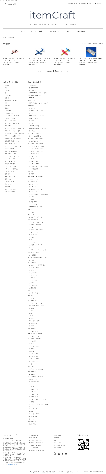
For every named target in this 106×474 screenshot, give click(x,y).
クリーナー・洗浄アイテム (12, 136)
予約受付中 (32, 85)
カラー (7, 103)
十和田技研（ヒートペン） (37, 305)
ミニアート (32, 384)
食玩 (6, 88)
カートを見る (57, 442)
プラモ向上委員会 (34, 346)
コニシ (31, 240)
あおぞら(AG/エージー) (36, 141)
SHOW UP (32, 123)
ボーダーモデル (33, 354)
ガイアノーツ (33, 204)
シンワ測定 (32, 255)
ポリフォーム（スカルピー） (37, 369)
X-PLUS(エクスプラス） (36, 189)
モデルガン (32, 421)
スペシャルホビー (34, 267)
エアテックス (33, 181)
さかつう (31, 247)
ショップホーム (33, 435)
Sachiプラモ (32, 424)
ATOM (59, 448)
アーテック (32, 131)
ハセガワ (31, 310)
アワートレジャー (34, 153)
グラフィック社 (33, 227)
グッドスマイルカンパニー (37, 222)
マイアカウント (72, 3)
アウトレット (33, 419)
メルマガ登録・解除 (35, 445)
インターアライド (34, 161)
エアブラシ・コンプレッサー (13, 123)
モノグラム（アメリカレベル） (38, 399)
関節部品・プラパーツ (11, 100)
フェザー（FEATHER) (35, 338)
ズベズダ (31, 270)
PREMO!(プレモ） (10, 118)
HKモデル (32, 105)
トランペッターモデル (35, 303)
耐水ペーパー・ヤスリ (11, 143)
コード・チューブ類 (10, 166)
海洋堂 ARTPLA (33, 202)
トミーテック (33, 298)
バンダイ (31, 316)
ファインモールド (34, 331)
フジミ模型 (32, 341)
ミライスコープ (33, 389)
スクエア (31, 260)
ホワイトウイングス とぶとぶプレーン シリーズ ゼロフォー (40, 59)
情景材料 (7, 174)
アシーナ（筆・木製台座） (37, 143)
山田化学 (31, 402)
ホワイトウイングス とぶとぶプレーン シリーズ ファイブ (65, 59)
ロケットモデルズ (34, 414)
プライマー (8, 95)
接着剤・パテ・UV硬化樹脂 (13, 138)
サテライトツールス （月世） (38, 250)
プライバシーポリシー (60, 445)
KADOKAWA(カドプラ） (36, 207)
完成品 (7, 85)
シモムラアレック (34, 252)
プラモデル (8, 126)
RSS (55, 448)
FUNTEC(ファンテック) (36, 333)
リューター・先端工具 (11, 159)
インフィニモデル (34, 164)
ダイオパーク (33, 285)
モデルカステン (33, 394)
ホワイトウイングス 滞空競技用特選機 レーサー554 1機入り (91, 59)
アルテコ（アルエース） (36, 151)
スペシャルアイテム (10, 121)
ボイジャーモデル (34, 359)
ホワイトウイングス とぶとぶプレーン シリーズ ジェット (14, 59)
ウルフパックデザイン (35, 179)
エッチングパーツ (10, 161)
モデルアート (33, 391)
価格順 (95, 43)
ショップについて (55, 31)
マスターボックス (34, 381)
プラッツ (31, 343)
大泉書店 (31, 199)
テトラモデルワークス (35, 293)
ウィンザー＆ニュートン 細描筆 (38, 166)
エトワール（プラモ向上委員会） (38, 194)
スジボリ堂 (32, 262)
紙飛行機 (11, 37)
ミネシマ (31, 387)
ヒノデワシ (32, 326)
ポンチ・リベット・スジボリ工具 (14, 128)
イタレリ (31, 159)
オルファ (31, 197)
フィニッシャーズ (34, 336)
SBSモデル (32, 121)
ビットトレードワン (35, 321)
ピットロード (33, 323)
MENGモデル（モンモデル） (37, 115)
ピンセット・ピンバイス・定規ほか (15, 133)
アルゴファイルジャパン (36, 148)
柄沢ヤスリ (32, 209)
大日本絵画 (32, 288)
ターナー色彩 (33, 280)
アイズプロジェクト (35, 133)
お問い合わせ (81, 31)
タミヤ (31, 290)
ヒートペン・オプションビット (14, 156)
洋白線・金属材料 (10, 164)
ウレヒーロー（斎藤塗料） (37, 176)
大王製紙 (31, 283)
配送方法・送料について (36, 442)
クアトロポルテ (33, 219)
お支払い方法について (35, 440)
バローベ (31, 313)
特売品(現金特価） (10, 191)
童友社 (31, 295)
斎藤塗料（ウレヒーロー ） (37, 245)
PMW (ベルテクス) (34, 118)
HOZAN (31, 351)
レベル (31, 411)
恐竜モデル (8, 184)
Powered (90, 472)
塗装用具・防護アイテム (12, 141)
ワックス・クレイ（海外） (12, 115)
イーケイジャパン (34, 156)
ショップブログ (33, 448)
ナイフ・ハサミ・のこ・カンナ (14, 146)
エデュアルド (33, 191)
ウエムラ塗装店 (33, 169)
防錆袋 (7, 108)
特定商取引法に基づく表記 (37, 450)
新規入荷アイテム (34, 88)
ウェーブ (31, 171)
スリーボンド (33, 275)
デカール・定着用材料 (11, 151)
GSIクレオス (33, 100)
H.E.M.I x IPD (33, 186)
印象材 (7, 98)
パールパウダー (9, 171)
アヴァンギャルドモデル (36, 138)
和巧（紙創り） (33, 416)
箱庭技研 (31, 308)
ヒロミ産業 (32, 328)
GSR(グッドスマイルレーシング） (39, 103)
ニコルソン (32, 374)
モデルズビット (33, 397)
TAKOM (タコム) (34, 126)
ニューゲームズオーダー (36, 376)
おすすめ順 (87, 43)
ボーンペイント (33, 356)
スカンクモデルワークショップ (38, 257)
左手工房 (31, 318)
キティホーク (33, 212)
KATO (31, 113)
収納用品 (7, 105)
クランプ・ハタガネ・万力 (12, 131)
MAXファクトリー (34, 379)
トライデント (33, 300)
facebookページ (12, 464)
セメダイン (32, 278)
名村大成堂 (32, 371)
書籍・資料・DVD (10, 176)
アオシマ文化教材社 (35, 136)
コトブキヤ (32, 237)
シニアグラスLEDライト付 (12, 189)
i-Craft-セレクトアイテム (36, 110)
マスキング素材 (9, 148)
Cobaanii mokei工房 (35, 95)
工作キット (8, 179)
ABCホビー (32, 90)
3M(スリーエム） (34, 272)
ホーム (23, 31)
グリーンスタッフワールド (37, 229)
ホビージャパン (33, 361)
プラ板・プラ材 (9, 181)
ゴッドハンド (33, 234)
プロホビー (32, 349)
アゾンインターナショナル (37, 146)
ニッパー (7, 90)
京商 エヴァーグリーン (35, 217)
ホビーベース (33, 364)
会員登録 (83, 3)
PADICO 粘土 (9, 113)
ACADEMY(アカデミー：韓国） (38, 93)
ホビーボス (32, 366)
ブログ (69, 31)
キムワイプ (32, 214)
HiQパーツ (32, 108)
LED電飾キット (9, 110)
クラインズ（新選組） (35, 224)
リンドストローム (34, 409)
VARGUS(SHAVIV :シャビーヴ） (38, 128)
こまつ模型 (32, 242)
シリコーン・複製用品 (11, 169)
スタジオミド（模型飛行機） (37, 265)
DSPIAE (31, 98)
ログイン (91, 3)
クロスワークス (33, 232)
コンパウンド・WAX (11, 153)
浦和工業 (31, 174)
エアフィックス (33, 184)
